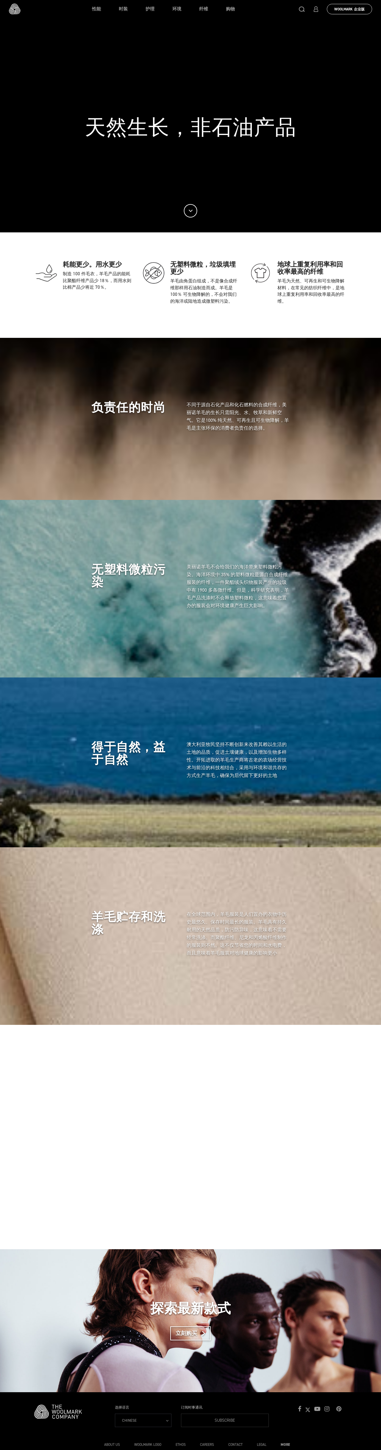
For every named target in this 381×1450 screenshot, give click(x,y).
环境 (176, 9)
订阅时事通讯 (191, 1407)
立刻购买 (193, 1333)
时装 (123, 9)
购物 (230, 9)
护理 (150, 9)
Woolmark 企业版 (349, 9)
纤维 (203, 9)
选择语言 (122, 1407)
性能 (96, 9)
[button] (302, 9)
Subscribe (208, 1420)
